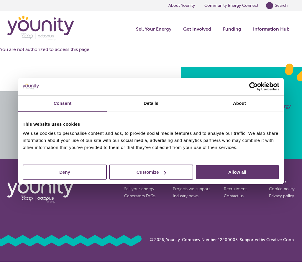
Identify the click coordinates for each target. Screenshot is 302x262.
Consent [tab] (63, 103)
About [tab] (239, 103)
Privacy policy (281, 195)
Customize (151, 172)
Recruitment (235, 188)
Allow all (237, 172)
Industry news (185, 195)
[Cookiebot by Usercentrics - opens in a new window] (253, 86)
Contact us (234, 195)
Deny (64, 172)
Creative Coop (280, 239)
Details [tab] (151, 103)
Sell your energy (139, 188)
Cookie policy (282, 188)
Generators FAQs (139, 195)
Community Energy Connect (231, 5)
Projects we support (191, 188)
